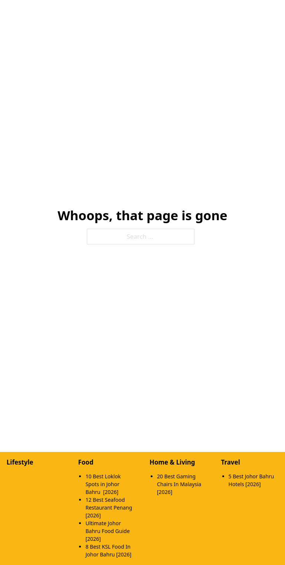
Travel (230, 462)
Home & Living (172, 462)
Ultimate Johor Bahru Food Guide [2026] (107, 531)
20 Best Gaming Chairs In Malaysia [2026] (179, 484)
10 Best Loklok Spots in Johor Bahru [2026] (103, 484)
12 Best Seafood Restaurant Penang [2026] (108, 507)
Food (85, 462)
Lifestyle (20, 462)
